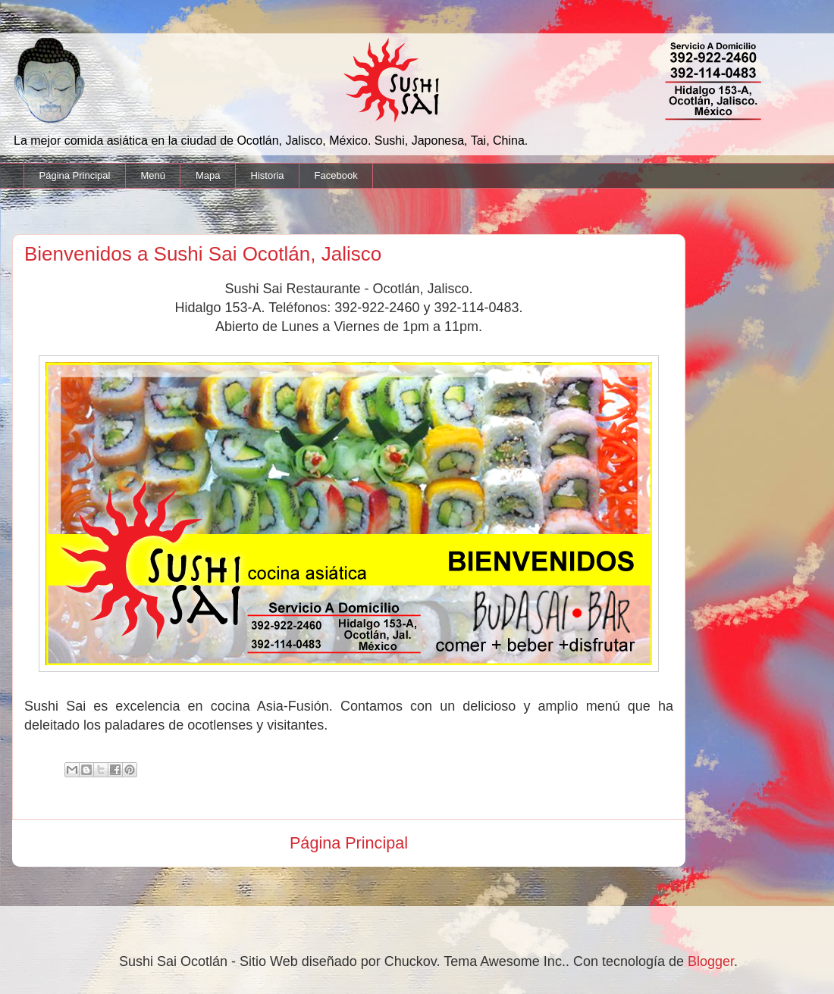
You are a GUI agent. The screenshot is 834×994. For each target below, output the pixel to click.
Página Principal (75, 175)
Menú (152, 175)
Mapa (208, 175)
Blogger (711, 961)
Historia (267, 175)
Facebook (336, 175)
